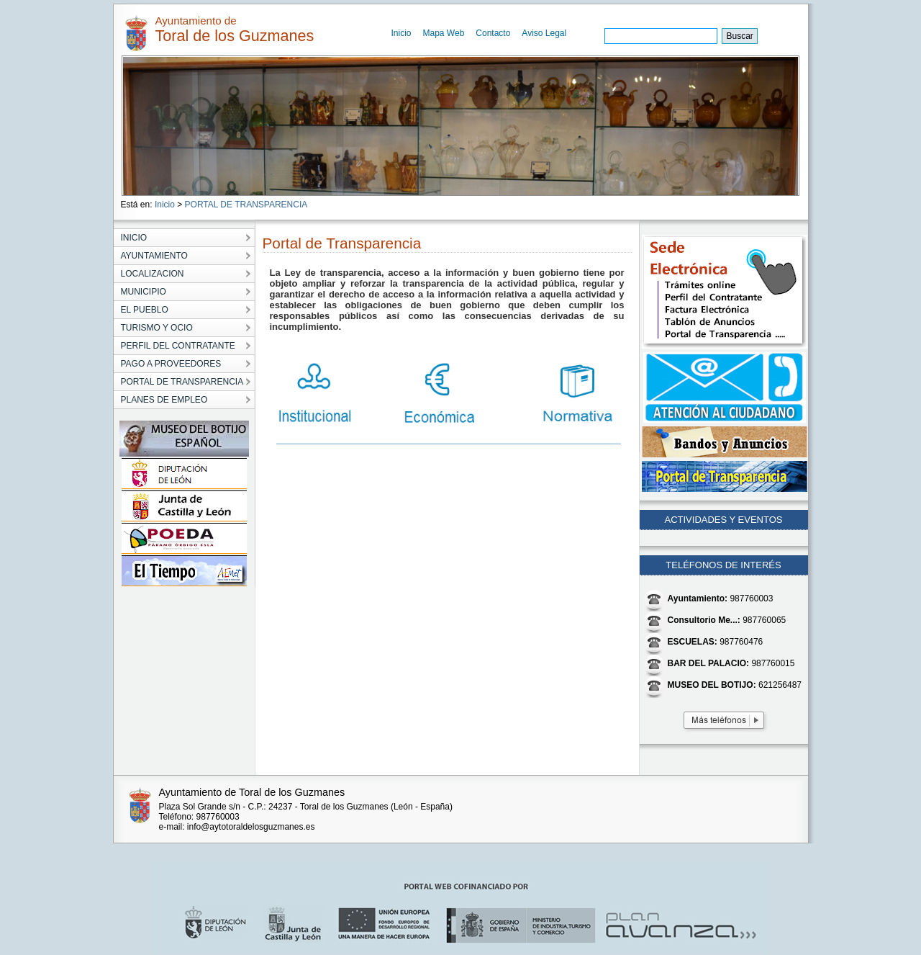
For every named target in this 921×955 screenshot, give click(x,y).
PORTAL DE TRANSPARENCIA (246, 204)
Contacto (493, 33)
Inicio (401, 33)
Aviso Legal (544, 33)
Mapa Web (444, 33)
